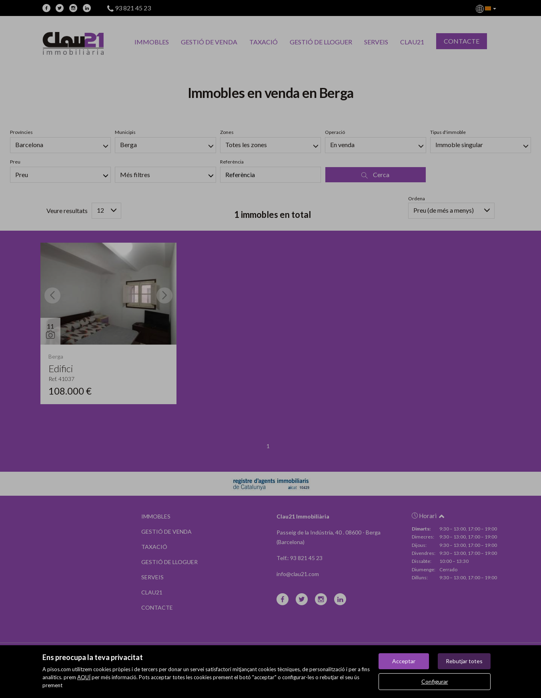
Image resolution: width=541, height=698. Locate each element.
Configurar (434, 681)
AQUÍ (83, 677)
